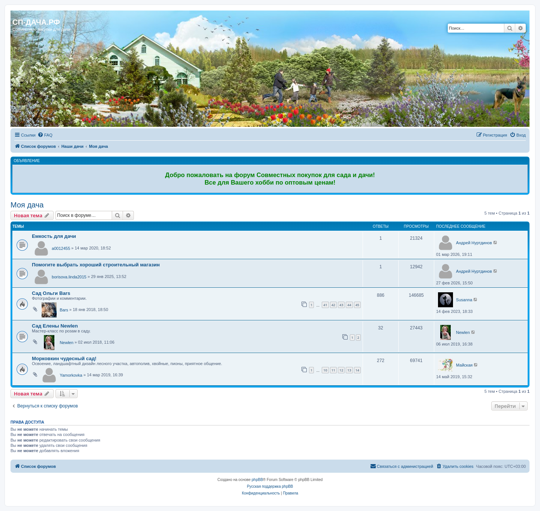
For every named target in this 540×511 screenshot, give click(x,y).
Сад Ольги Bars (51, 293)
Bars (64, 310)
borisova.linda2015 (69, 277)
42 (333, 304)
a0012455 (61, 248)
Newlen (67, 342)
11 (333, 370)
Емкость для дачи (54, 236)
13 (349, 370)
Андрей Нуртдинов (474, 242)
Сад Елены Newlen (55, 326)
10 (325, 370)
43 (341, 304)
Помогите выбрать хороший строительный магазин (96, 265)
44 (349, 304)
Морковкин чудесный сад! (64, 358)
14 (357, 370)
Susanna (464, 300)
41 (325, 304)
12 (341, 370)
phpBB (257, 480)
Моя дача (27, 205)
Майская (464, 365)
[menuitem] (45, 135)
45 (357, 304)
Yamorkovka (71, 375)
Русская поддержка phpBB (270, 486)
